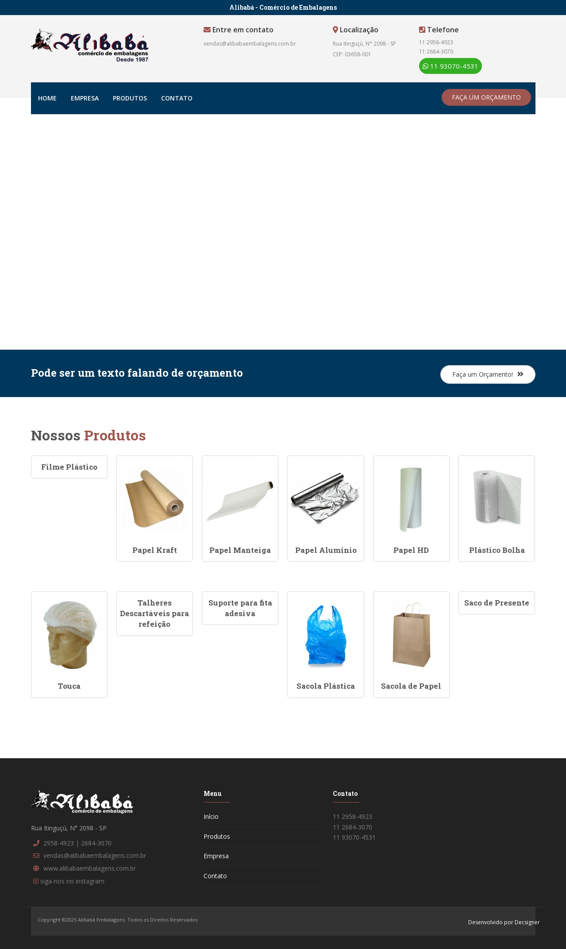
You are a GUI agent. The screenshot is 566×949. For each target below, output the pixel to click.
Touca (69, 686)
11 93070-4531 (450, 66)
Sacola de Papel (411, 686)
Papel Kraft (154, 550)
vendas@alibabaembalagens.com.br (250, 43)
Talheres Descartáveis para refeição (154, 613)
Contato (177, 98)
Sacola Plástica (325, 686)
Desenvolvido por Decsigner (504, 922)
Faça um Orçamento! (488, 374)
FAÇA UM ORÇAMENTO (486, 97)
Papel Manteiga (240, 550)
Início (211, 816)
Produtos (130, 98)
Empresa (85, 98)
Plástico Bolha (497, 550)
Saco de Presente (496, 603)
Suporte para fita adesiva (240, 608)
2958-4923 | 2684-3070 (77, 843)
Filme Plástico (69, 467)
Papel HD (411, 550)
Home (47, 98)
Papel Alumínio (326, 550)
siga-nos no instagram (72, 881)
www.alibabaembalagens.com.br (89, 868)
